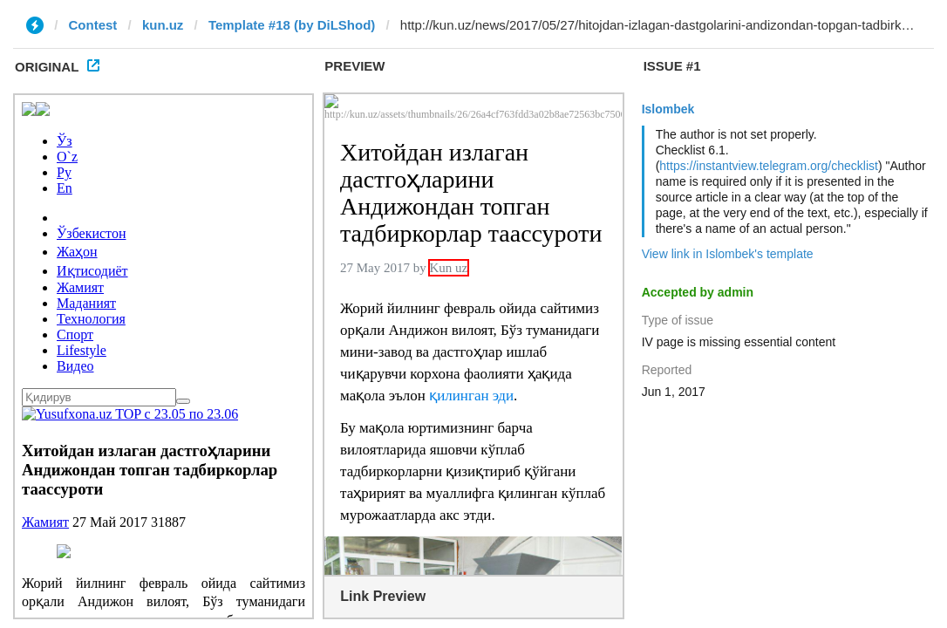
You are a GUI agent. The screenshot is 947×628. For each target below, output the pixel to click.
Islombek (668, 109)
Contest (93, 24)
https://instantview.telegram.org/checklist (768, 166)
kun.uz (163, 24)
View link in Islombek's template (728, 254)
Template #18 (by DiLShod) (291, 24)
